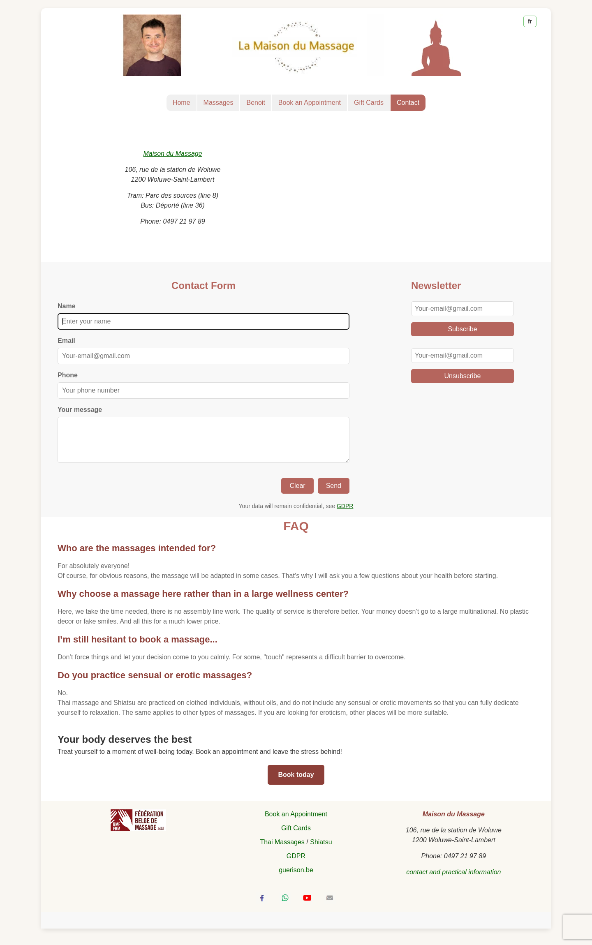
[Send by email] (330, 906)
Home (181, 102)
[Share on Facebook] (262, 906)
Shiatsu (321, 850)
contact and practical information (453, 880)
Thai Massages (282, 850)
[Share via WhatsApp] (285, 906)
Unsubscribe (462, 375)
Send (333, 493)
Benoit (255, 102)
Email (66, 340)
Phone (68, 375)
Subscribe (462, 329)
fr (530, 21)
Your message (80, 409)
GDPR (345, 514)
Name (67, 306)
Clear (297, 493)
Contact (408, 102)
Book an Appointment (309, 102)
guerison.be (296, 878)
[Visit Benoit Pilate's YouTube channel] (307, 906)
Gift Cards (369, 102)
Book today (296, 782)
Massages (219, 102)
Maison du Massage (172, 153)
